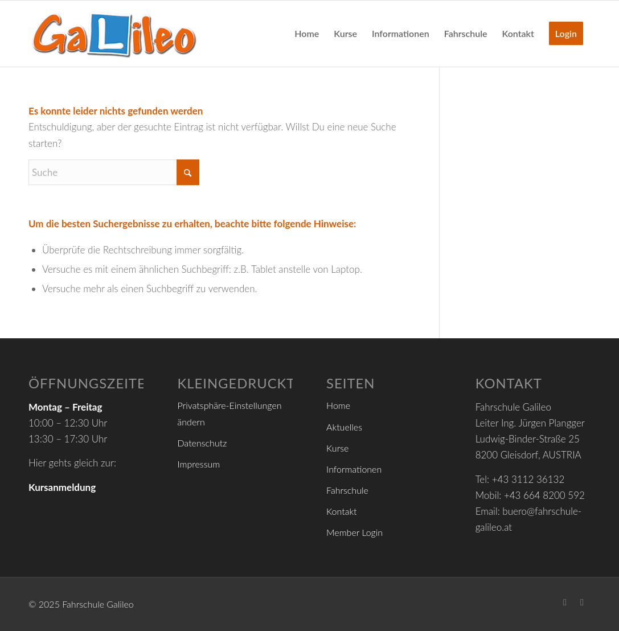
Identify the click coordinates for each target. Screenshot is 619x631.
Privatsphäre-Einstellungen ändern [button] (230, 413)
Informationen (354, 469)
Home (338, 405)
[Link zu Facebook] (564, 601)
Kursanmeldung (62, 487)
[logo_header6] (113, 34)
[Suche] (113, 172)
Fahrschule (347, 490)
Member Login (354, 532)
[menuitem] (306, 34)
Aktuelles (344, 426)
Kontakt (341, 511)
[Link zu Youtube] (582, 601)
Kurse (337, 447)
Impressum (199, 463)
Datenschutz (202, 442)
